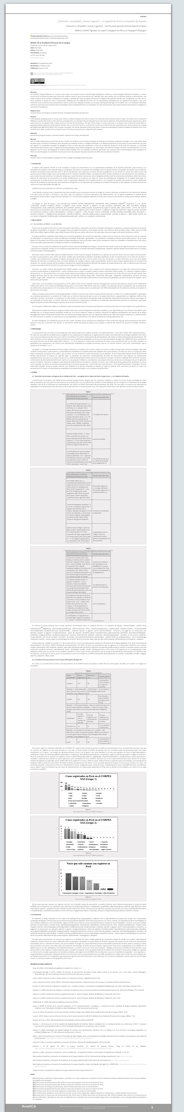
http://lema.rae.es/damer (119, 1060)
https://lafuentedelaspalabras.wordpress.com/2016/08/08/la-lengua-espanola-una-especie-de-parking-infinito (72, 1048)
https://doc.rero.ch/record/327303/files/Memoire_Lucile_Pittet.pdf (69, 1038)
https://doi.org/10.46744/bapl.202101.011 (48, 74)
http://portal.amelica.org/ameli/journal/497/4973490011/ (53, 73)
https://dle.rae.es (126, 1056)
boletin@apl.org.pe (37, 58)
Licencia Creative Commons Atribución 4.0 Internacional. (66, 85)
